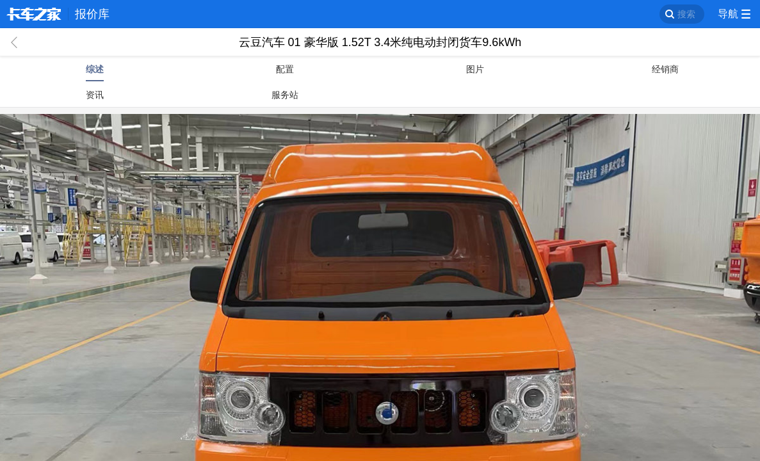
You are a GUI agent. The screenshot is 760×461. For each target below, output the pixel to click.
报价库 (92, 14)
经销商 (665, 69)
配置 (285, 69)
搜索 (686, 14)
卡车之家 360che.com (33, 14)
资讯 (95, 95)
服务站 (284, 95)
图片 (475, 69)
